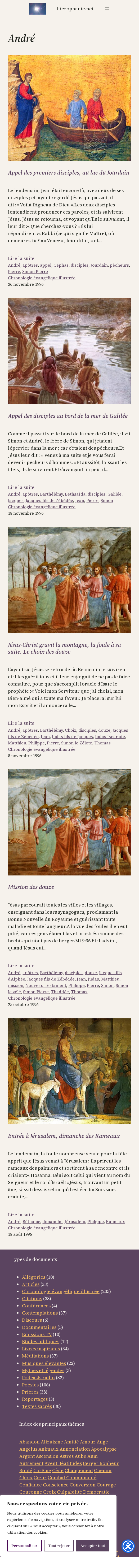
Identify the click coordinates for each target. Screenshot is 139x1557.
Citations (32, 1298)
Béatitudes (70, 1463)
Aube (80, 1456)
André (14, 265)
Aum (92, 1456)
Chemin (102, 1470)
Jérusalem (75, 1221)
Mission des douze (31, 887)
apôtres (30, 265)
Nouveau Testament (45, 985)
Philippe (36, 743)
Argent (27, 1456)
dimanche (52, 1221)
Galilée (114, 494)
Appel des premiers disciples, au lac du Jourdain (68, 172)
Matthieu (17, 743)
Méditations (35, 1355)
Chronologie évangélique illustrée (41, 278)
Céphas (61, 265)
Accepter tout (92, 1545)
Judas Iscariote (110, 736)
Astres (67, 1456)
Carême (42, 1470)
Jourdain (99, 265)
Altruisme (52, 1441)
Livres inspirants (41, 1348)
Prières (30, 1392)
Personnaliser (24, 1545)
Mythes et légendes (43, 1370)
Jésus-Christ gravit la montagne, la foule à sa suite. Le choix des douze (64, 648)
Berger (91, 1463)
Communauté (80, 1477)
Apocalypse (104, 1449)
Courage (106, 1484)
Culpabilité (69, 1492)
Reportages (35, 1399)
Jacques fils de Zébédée (49, 500)
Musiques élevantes (44, 1363)
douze (104, 730)
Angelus (28, 1449)
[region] (58, 1526)
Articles (30, 1284)
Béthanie (31, 1221)
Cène (58, 1470)
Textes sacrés (37, 1406)
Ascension (47, 1456)
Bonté (25, 1470)
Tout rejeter (59, 1545)
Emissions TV (37, 1334)
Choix (70, 730)
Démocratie (96, 1492)
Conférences (36, 1305)
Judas (93, 979)
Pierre (14, 271)
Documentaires (39, 1327)
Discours (32, 1320)
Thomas (102, 743)
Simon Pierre (35, 271)
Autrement (31, 1463)
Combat (56, 1477)
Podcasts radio (38, 1377)
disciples (79, 265)
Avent (51, 1463)
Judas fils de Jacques (72, 736)
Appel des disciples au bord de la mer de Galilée (68, 415)
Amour (88, 1441)
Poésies (30, 1384)
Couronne (30, 1492)
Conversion (83, 1484)
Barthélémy (51, 494)
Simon (107, 500)
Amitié (71, 1441)
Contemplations (40, 1312)
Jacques (16, 500)
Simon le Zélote (76, 743)
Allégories (33, 1277)
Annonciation (75, 1449)
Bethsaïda (75, 494)
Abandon (29, 1441)
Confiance (30, 1484)
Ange (102, 1441)
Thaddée (60, 992)
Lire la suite (21, 258)
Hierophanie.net (75, 8)
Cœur (40, 1477)
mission (15, 985)
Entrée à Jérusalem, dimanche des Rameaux (64, 1135)
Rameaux (115, 1221)
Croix (49, 1492)
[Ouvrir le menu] (107, 9)
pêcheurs (119, 265)
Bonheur (109, 1463)
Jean (79, 500)
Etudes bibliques (40, 1341)
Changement (79, 1470)
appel (45, 265)
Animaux (48, 1449)
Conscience (56, 1484)
